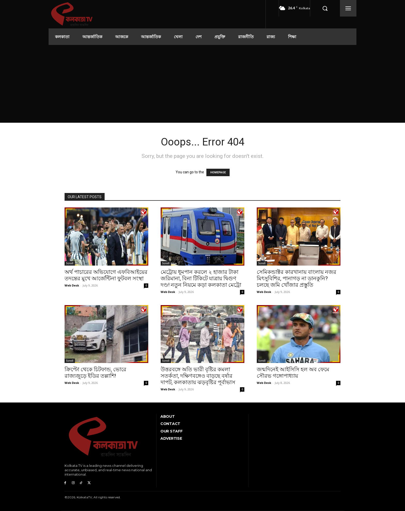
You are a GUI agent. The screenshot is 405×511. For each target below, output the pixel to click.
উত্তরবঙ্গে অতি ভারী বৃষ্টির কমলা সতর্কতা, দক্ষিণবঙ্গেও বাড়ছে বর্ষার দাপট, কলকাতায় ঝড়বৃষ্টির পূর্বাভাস (198, 375)
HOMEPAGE (218, 172)
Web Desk (72, 285)
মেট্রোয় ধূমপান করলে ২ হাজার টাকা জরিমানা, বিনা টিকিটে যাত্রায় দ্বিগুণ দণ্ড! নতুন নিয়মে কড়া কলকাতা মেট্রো (201, 278)
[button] (325, 8)
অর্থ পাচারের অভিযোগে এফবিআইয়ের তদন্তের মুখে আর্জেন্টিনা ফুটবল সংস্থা (106, 275)
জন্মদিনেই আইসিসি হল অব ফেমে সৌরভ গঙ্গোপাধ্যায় (293, 372)
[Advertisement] (202, 84)
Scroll (69, 263)
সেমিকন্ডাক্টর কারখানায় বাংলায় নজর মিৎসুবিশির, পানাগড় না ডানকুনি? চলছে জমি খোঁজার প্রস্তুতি (296, 278)
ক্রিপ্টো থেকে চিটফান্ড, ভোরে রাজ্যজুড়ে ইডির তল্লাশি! (95, 372)
